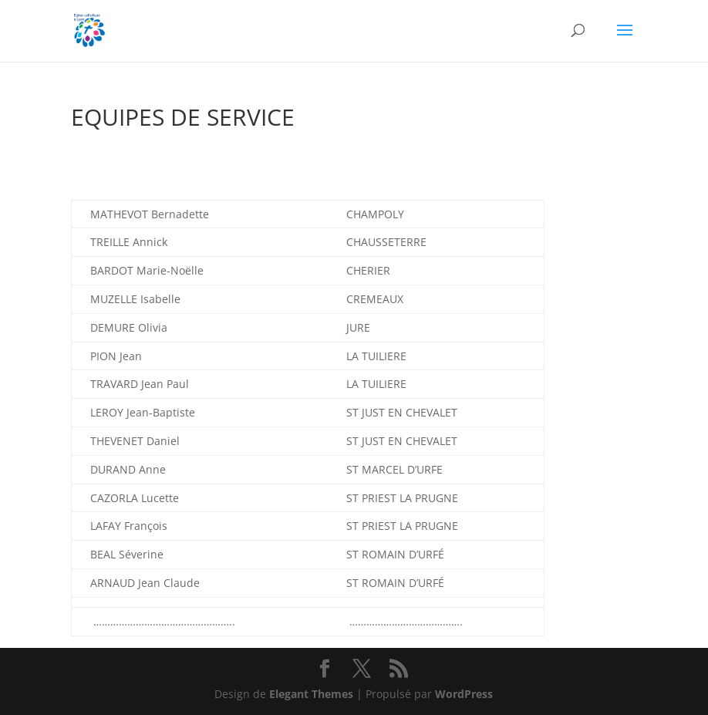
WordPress (464, 693)
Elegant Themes (311, 693)
